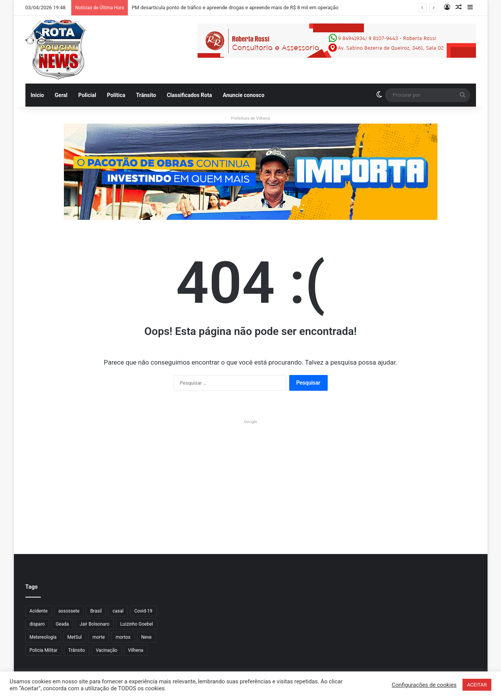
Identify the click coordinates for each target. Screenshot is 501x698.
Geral (61, 95)
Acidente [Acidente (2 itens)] (39, 611)
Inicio (37, 95)
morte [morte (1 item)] (98, 637)
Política (116, 95)
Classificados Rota (189, 95)
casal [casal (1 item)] (117, 611)
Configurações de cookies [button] (424, 684)
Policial (87, 95)
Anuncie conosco (243, 95)
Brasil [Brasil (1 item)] (96, 611)
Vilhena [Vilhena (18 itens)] (136, 650)
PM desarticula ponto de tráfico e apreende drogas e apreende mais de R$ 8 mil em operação (235, 7)
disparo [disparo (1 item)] (37, 624)
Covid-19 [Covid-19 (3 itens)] (143, 611)
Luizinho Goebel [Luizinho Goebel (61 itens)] (136, 624)
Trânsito (146, 95)
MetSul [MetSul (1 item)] (74, 637)
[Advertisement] (251, 481)
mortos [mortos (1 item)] (123, 637)
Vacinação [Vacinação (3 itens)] (106, 650)
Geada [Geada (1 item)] (62, 624)
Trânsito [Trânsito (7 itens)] (76, 650)
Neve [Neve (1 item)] (146, 637)
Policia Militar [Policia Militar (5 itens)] (44, 650)
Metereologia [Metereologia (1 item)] (43, 637)
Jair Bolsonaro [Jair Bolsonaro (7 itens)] (94, 624)
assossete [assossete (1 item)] (69, 611)
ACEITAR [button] (477, 685)
